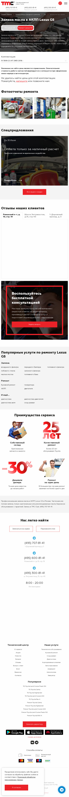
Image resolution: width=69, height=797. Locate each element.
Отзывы (18, 662)
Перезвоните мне (48, 529)
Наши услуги (51, 645)
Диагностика (6, 399)
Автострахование (51, 665)
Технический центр (18, 645)
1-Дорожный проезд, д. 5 (12, 9)
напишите (21, 81)
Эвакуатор (51, 675)
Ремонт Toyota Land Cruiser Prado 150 (34, 712)
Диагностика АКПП (8, 403)
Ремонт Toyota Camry (34, 702)
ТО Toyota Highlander (34, 693)
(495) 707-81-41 (11, 7)
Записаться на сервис (21, 529)
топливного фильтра (55, 367)
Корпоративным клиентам (51, 662)
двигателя (28, 388)
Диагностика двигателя (33, 399)
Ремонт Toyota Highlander (34, 706)
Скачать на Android (34, 737)
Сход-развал (29, 403)
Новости (18, 656)
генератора (29, 385)
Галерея (18, 659)
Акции (18, 652)
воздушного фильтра (9, 367)
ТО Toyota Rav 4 (34, 699)
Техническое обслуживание (51, 649)
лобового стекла (8, 371)
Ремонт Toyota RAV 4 (34, 715)
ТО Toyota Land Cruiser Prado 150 (34, 686)
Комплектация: (8, 57)
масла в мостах (7, 374)
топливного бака (31, 374)
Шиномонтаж (51, 672)
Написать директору (34, 724)
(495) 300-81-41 (50, 7)
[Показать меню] (65, 3)
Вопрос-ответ (18, 665)
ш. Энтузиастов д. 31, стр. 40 (50, 9)
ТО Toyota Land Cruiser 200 (34, 696)
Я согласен (16, 787)
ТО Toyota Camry (34, 689)
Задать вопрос (34, 324)
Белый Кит (44, 793)
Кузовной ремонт (8, 385)
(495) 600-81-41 (30, 7)
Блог (18, 669)
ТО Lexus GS (9, 28)
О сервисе (18, 649)
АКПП (3, 388)
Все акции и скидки (34, 192)
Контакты (18, 675)
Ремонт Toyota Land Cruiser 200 (34, 709)
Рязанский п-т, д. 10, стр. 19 (30, 9)
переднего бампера (32, 367)
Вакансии (18, 672)
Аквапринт (51, 669)
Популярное (34, 682)
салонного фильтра (32, 371)
